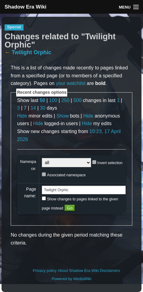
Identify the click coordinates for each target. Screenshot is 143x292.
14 (33, 108)
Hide (22, 115)
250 (65, 100)
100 (53, 100)
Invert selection (110, 163)
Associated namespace (66, 175)
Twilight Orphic (31, 52)
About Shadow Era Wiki (78, 270)
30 (43, 108)
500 (77, 100)
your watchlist (71, 83)
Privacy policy (45, 270)
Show (63, 115)
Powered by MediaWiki (71, 278)
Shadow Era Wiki (25, 7)
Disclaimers (110, 270)
